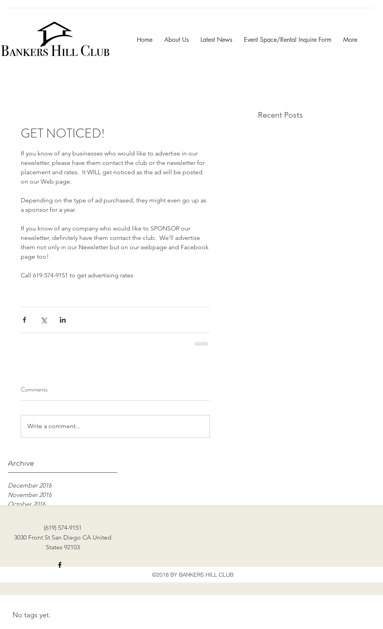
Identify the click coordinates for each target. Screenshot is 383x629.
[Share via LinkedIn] (62, 319)
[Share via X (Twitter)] (43, 319)
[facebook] (60, 565)
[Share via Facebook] (24, 319)
